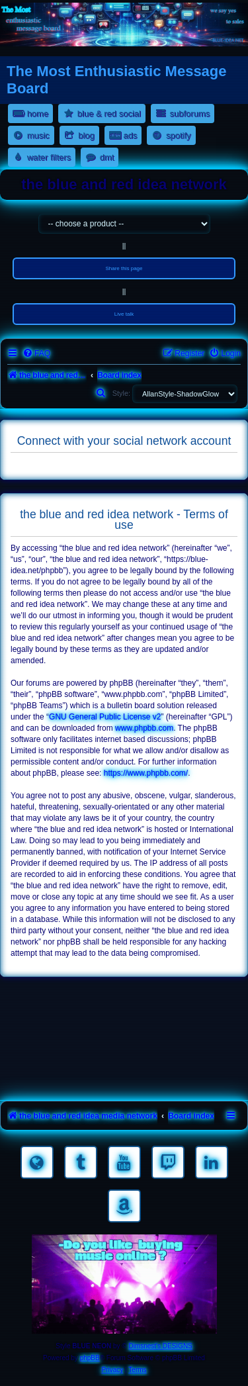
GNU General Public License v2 (105, 716)
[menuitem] (36, 354)
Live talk (124, 314)
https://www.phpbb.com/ (146, 773)
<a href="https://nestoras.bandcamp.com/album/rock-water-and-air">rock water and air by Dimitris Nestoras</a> (124, 1041)
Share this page (123, 268)
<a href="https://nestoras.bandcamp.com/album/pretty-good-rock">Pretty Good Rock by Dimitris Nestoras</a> (124, 1078)
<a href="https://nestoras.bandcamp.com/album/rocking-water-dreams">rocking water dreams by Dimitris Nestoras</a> (124, 1004)
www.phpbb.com (144, 728)
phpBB (90, 1358)
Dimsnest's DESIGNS (160, 1346)
